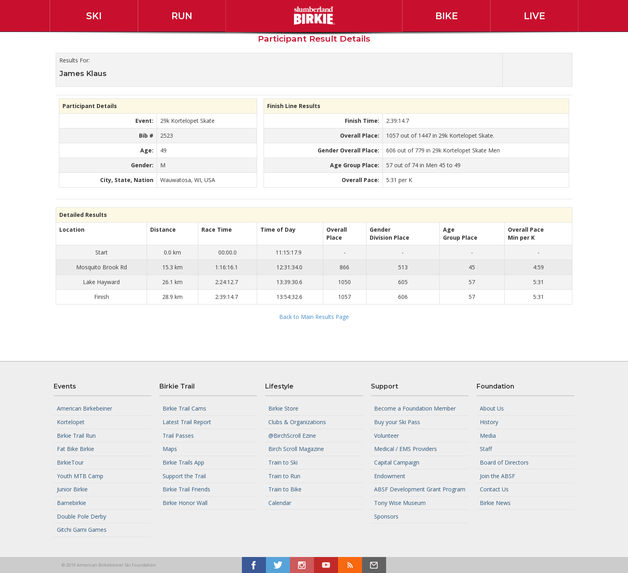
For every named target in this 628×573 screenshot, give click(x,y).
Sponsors (386, 516)
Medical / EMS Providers (405, 449)
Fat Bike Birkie (75, 449)
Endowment (389, 475)
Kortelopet (71, 422)
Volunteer (386, 435)
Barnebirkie (71, 503)
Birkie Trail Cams (184, 408)
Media (488, 435)
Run (181, 16)
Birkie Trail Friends (186, 489)
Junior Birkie (72, 489)
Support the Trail (184, 475)
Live (534, 16)
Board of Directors (504, 462)
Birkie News (495, 503)
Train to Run (284, 475)
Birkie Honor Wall (185, 503)
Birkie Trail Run (76, 435)
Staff (486, 449)
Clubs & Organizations (297, 422)
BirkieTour (70, 462)
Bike (446, 16)
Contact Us (494, 489)
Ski (94, 16)
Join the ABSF (497, 475)
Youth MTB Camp (80, 475)
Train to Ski (283, 462)
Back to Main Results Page (314, 317)
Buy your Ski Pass (397, 422)
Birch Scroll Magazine (296, 449)
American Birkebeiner (84, 408)
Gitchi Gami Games (82, 529)
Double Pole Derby (81, 516)
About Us (492, 408)
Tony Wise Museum (400, 503)
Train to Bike (285, 489)
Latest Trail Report (187, 422)
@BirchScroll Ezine (292, 435)
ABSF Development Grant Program (419, 489)
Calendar (279, 503)
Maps (170, 449)
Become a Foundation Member (415, 408)
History (489, 422)
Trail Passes (178, 435)
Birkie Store (283, 408)
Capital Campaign (396, 462)
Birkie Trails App (183, 462)
